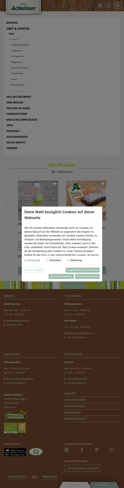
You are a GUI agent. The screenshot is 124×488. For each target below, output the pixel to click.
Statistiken (55, 260)
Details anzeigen (34, 270)
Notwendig (34, 260)
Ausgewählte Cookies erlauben (82, 270)
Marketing (76, 260)
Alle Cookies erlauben (87, 276)
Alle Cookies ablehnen (61, 276)
